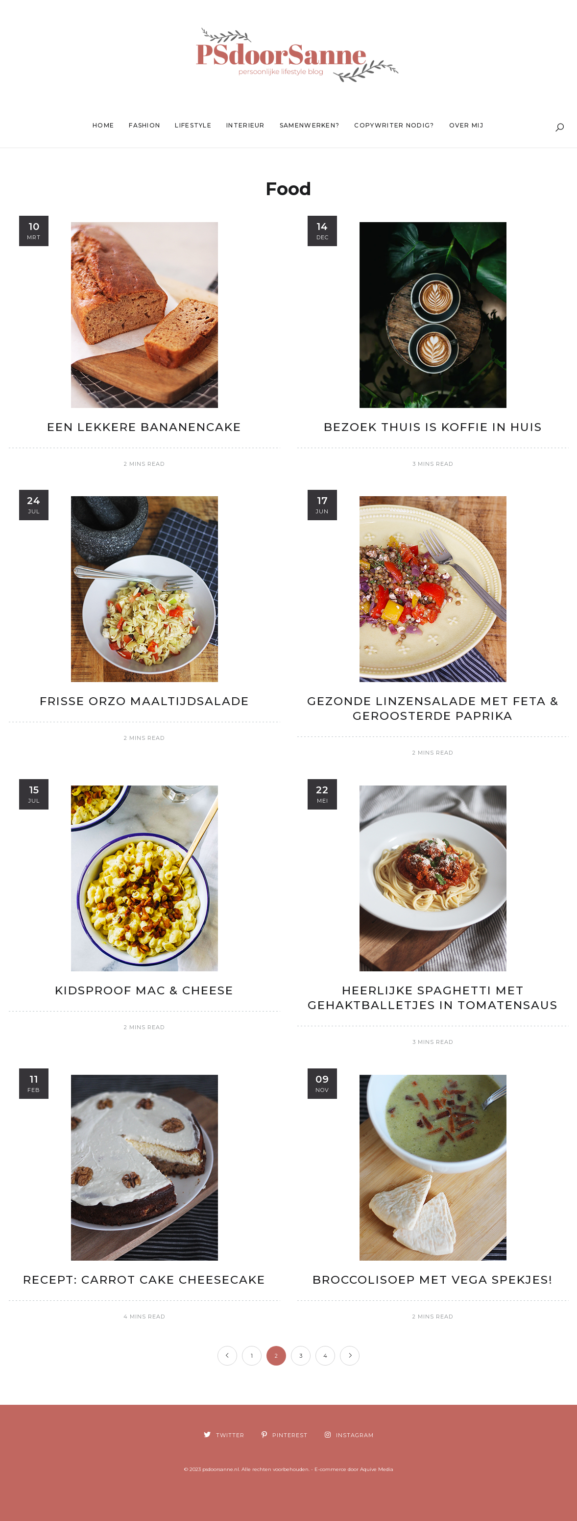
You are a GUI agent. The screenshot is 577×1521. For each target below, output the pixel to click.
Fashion (144, 125)
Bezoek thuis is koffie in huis (433, 427)
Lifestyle (193, 125)
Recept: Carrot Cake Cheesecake (144, 1280)
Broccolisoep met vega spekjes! (433, 1280)
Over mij (466, 125)
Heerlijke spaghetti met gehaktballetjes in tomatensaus (433, 998)
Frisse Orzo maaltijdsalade (144, 701)
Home (103, 125)
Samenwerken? (310, 125)
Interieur (245, 125)
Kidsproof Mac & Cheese (144, 990)
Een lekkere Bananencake (144, 427)
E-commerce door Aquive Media (353, 1469)
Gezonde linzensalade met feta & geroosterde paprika (433, 708)
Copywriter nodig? (394, 125)
